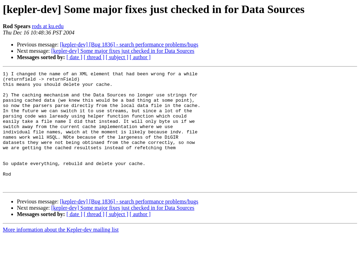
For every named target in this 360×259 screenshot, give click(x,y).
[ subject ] (117, 57)
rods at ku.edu (48, 26)
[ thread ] (94, 57)
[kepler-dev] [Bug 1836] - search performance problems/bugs (129, 45)
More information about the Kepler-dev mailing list (60, 253)
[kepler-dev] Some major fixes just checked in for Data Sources (122, 51)
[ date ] (74, 57)
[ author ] (140, 57)
